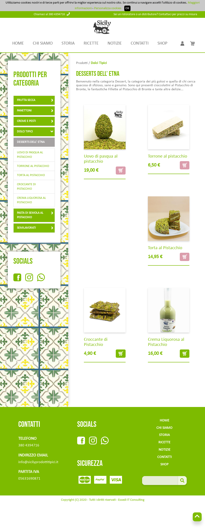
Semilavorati (35, 228)
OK (127, 8)
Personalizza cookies (107, 8)
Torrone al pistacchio (33, 166)
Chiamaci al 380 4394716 (52, 14)
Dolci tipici (35, 131)
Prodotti (82, 63)
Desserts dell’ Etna (31, 142)
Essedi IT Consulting (131, 500)
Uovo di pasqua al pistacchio (30, 155)
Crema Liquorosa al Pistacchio (31, 200)
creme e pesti (35, 121)
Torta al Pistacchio (31, 175)
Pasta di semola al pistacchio (35, 215)
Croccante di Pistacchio (26, 187)
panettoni (35, 110)
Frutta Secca (35, 100)
